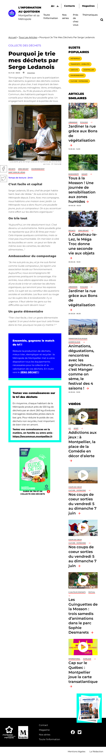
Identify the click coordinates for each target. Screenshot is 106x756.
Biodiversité (73, 174)
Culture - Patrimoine (79, 81)
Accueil (12, 37)
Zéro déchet (23, 169)
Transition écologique (77, 338)
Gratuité (74, 70)
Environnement (38, 169)
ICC (69, 428)
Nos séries (44, 734)
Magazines (88, 6)
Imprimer (31, 73)
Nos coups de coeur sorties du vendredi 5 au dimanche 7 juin (82, 503)
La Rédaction (96, 751)
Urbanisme (72, 122)
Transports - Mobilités (80, 64)
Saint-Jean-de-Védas (16, 172)
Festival (91, 592)
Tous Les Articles (28, 37)
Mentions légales (76, 751)
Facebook (3, 168)
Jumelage (87, 659)
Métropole (75, 58)
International (74, 659)
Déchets (11, 169)
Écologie (84, 122)
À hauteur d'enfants (77, 592)
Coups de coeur (75, 487)
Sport (76, 428)
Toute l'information (49, 739)
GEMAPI (84, 174)
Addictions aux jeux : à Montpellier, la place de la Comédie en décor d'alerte (82, 444)
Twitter (3, 178)
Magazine (44, 730)
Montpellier (88, 70)
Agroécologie (74, 342)
